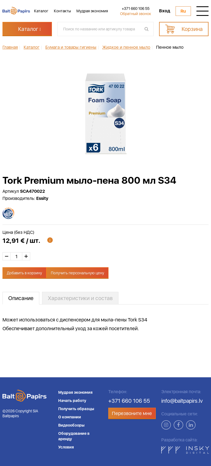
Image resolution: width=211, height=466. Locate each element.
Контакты (62, 11)
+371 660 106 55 (135, 8)
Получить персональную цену (77, 273)
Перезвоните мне (132, 413)
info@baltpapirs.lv (182, 401)
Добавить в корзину (24, 273)
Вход (164, 11)
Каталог (41, 11)
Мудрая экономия (92, 11)
